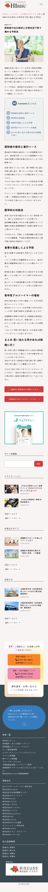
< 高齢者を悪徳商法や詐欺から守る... (24, 389)
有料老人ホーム (8, 740)
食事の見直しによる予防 (22, 122)
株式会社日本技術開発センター (15, 792)
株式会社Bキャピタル (11, 807)
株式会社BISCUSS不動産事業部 (15, 773)
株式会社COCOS (9, 801)
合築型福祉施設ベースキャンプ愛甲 (17, 764)
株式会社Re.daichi (10, 789)
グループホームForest (11, 761)
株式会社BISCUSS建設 (11, 822)
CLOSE (32, 103)
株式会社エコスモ (9, 810)
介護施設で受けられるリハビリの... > (24, 399)
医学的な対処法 (18, 118)
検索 (38, 464)
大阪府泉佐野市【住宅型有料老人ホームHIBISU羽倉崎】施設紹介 (31, 605)
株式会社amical (8, 798)
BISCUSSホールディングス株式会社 (17, 786)
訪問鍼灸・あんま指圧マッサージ (16, 743)
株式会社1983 (8, 816)
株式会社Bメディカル (11, 834)
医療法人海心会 (8, 850)
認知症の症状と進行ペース (23, 113)
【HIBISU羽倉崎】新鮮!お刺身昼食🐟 (31, 500)
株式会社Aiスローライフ (12, 795)
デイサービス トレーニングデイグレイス (19, 752)
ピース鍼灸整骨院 (9, 749)
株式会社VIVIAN (9, 828)
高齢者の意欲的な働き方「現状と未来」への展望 (30, 551)
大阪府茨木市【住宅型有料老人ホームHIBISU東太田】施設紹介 (31, 591)
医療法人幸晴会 (8, 856)
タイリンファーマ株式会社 (13, 825)
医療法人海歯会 (8, 853)
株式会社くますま (9, 804)
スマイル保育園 (8, 755)
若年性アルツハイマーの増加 (24, 127)
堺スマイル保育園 (9, 758)
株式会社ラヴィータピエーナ (14, 831)
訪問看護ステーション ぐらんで (15, 746)
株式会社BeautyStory (11, 813)
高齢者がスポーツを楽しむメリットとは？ (31, 539)
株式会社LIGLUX (9, 819)
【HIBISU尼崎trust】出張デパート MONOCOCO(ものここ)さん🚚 (31, 488)
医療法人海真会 (8, 847)
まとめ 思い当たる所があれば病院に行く (26, 133)
